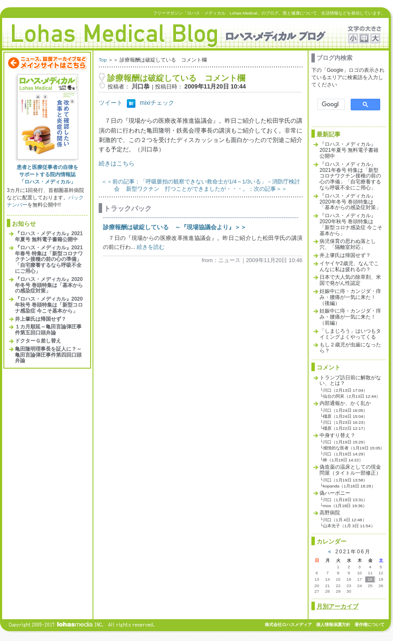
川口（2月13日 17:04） (345, 390)
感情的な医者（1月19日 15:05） (353, 448)
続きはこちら (117, 163)
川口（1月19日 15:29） (345, 442)
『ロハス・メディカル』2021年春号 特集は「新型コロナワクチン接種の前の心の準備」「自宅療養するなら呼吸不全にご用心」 (49, 259)
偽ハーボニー (335, 493)
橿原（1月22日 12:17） (345, 428)
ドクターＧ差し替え (38, 341)
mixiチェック (157, 102)
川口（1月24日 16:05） (345, 410)
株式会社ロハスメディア (288, 624)
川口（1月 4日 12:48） (345, 519)
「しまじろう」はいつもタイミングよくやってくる (350, 334)
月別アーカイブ (337, 606)
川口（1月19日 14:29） (345, 454)
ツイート (111, 102)
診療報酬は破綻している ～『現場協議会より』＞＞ (174, 227)
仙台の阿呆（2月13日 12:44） (351, 396)
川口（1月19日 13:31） (345, 499)
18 (369, 579)
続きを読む (150, 247)
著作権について (369, 624)
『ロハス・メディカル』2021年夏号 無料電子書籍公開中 (49, 236)
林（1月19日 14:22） (343, 460)
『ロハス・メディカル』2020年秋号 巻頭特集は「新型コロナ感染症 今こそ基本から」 (49, 305)
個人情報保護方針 (333, 624)
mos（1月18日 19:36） (345, 505)
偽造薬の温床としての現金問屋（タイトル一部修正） (350, 470)
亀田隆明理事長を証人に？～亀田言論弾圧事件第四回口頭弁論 (48, 355)
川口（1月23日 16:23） (345, 422)
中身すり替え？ (337, 435)
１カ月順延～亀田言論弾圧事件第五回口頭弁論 (48, 330)
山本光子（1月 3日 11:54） (349, 525)
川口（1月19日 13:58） (345, 480)
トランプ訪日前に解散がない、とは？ (350, 381)
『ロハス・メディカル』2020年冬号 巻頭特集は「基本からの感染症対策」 (49, 285)
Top (103, 59)
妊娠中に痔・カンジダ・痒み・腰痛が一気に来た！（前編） (350, 317)
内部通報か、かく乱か (345, 403)
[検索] (330, 104)
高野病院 (330, 513)
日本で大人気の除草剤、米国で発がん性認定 (350, 280)
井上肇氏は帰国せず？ (40, 319)
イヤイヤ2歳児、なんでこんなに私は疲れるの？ (349, 266)
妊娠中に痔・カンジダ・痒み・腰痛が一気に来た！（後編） (350, 297)
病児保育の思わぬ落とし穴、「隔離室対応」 (348, 244)
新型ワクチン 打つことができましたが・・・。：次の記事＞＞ (206, 189)
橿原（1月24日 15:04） (345, 416)
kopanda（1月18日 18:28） (349, 486)
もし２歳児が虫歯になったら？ (350, 348)
